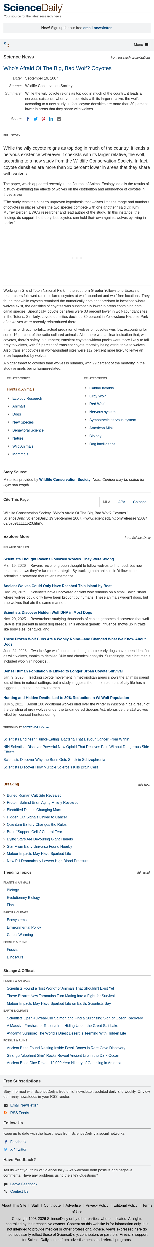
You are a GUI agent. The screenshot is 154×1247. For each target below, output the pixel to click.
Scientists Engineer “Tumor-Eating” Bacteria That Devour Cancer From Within (66, 739)
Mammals (20, 454)
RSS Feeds (19, 1113)
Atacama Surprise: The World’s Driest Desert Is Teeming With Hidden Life (66, 1033)
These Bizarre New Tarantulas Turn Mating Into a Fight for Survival (61, 996)
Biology (95, 436)
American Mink (101, 428)
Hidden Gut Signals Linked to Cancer (37, 817)
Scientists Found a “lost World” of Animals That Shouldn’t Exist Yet (60, 988)
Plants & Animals (20, 389)
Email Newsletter (24, 1105)
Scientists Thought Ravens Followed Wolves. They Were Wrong (58, 559)
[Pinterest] (43, 119)
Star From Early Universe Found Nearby (39, 846)
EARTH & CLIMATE (15, 912)
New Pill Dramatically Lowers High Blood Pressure (47, 861)
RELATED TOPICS (19, 378)
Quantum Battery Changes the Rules (36, 824)
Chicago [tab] (139, 502)
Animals (18, 406)
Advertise (73, 1205)
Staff (35, 1205)
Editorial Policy (126, 1205)
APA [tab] (121, 502)
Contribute (52, 1205)
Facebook (18, 1142)
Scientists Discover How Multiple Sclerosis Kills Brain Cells (50, 767)
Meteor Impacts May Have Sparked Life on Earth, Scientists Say (59, 1003)
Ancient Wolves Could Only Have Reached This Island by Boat (57, 586)
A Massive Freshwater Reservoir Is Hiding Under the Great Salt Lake (62, 1026)
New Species (23, 422)
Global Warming (20, 935)
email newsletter (97, 28)
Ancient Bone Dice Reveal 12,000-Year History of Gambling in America (64, 1063)
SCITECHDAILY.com (36, 727)
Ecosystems (17, 920)
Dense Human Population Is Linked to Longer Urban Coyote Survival (63, 671)
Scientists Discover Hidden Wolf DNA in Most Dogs (47, 612)
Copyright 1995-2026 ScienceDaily (40, 1219)
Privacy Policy (97, 1205)
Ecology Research (27, 398)
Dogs (16, 414)
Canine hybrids (101, 388)
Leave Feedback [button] (23, 1184)
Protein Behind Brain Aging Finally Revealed (43, 802)
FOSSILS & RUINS (15, 942)
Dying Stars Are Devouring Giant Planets (40, 839)
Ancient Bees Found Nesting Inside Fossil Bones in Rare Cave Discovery (66, 1048)
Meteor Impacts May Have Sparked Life (39, 854)
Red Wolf (96, 404)
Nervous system (102, 412)
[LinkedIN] (51, 119)
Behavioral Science (28, 430)
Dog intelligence (102, 444)
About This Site (14, 1205)
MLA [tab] (107, 502)
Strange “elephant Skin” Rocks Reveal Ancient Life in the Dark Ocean (63, 1055)
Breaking (11, 784)
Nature (17, 438)
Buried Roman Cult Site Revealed (34, 795)
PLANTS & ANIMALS (16, 882)
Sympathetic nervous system (112, 420)
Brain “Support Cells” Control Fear (34, 832)
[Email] (59, 119)
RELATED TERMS (95, 378)
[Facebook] (28, 119)
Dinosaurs (15, 957)
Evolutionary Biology (23, 898)
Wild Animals (22, 446)
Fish (10, 905)
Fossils (12, 950)
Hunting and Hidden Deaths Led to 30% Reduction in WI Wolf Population (66, 698)
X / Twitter (18, 1149)
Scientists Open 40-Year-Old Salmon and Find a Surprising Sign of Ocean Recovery (75, 1018)
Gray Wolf (97, 396)
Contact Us (19, 1191)
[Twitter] (35, 119)
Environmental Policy (24, 927)
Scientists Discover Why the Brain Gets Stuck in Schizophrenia (54, 760)
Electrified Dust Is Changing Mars (34, 810)
